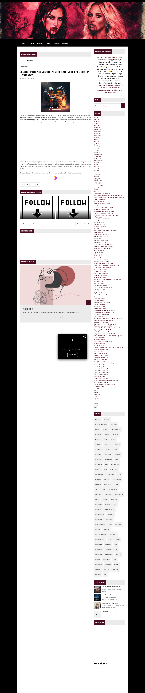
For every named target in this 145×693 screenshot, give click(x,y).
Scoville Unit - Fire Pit (99, 306)
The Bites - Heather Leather (101, 262)
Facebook (31, 44)
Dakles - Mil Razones (99, 376)
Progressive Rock (100, 524)
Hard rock (98, 479)
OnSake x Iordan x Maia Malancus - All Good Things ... (109, 328)
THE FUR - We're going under (102, 203)
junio (96, 141)
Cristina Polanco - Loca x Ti (101, 332)
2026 (96, 118)
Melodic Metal (119, 494)
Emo (106, 464)
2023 (97, 178)
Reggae (97, 529)
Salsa (109, 539)
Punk (110, 524)
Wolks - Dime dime (99, 250)
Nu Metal (107, 504)
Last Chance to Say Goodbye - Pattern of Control (108, 318)
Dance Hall (98, 454)
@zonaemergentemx (108, 57)
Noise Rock (98, 504)
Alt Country (113, 424)
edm (114, 559)
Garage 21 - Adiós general (101, 240)
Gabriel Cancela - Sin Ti (100, 353)
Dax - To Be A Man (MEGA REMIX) (103, 287)
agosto (97, 137)
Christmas (107, 444)
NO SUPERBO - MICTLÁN (101, 361)
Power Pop (109, 519)
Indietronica (107, 484)
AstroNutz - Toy (98, 205)
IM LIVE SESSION (99, 300)
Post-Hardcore (99, 514)
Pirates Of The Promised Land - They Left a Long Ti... (109, 347)
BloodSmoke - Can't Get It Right (102, 267)
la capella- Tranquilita (100, 277)
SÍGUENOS (72, 355)
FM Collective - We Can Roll (101, 209)
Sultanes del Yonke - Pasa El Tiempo (104, 211)
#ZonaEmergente (104, 85)
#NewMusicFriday (103, 90)
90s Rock (106, 419)
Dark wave (98, 459)
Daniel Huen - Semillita (100, 299)
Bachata (97, 439)
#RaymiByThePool (116, 85)
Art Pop (107, 434)
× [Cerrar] (84, 336)
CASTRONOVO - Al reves (101, 355)
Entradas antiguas (83, 224)
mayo (96, 143)
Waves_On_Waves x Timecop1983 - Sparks (106, 380)
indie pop (97, 569)
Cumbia (108, 449)
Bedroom (113, 439)
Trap (116, 549)
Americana (98, 434)
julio (96, 139)
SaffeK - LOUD (98, 217)
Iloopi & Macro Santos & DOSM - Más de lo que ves (108, 335)
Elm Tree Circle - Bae (99, 343)
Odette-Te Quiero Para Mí (101, 236)
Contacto (65, 44)
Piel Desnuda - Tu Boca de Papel (103, 341)
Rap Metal (118, 524)
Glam (119, 474)
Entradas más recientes (29, 224)
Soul (115, 544)
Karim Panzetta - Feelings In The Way (104, 310)
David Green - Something (101, 273)
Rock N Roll (113, 534)
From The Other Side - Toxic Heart (103, 263)
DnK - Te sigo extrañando (101, 374)
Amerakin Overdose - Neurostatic (103, 320)
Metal (96, 499)
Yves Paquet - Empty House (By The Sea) (105, 230)
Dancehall (117, 454)
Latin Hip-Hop (113, 489)
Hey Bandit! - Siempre (100, 293)
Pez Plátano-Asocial (99, 289)
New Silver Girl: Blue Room (110, 603)
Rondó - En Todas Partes (101, 349)
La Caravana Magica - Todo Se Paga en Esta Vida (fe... (109, 197)
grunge (116, 564)
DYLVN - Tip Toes (98, 252)
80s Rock (98, 419)
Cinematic (116, 444)
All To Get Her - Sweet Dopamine (103, 244)
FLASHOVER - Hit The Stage (102, 242)
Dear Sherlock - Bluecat (100, 285)
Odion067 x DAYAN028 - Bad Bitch (103, 246)
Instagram (40, 44)
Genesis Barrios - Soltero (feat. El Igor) (104, 363)
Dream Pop (98, 464)
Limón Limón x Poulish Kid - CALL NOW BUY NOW (108, 195)
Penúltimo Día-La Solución (101, 260)
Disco (116, 459)
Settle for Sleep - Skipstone (101, 367)
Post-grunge (98, 519)
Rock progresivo (99, 539)
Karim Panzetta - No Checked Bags (104, 312)
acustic (118, 554)
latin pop (106, 569)
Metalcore (105, 499)
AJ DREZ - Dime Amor (100, 271)
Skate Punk (98, 544)
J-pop (116, 484)
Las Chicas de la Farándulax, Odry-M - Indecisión (107, 279)
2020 (96, 404)
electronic (108, 564)
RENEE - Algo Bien (99, 316)
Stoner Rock (98, 549)
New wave (114, 499)
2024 (97, 153)
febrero (97, 123)
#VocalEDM (115, 88)
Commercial (98, 449)
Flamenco (98, 469)
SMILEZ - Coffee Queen (100, 269)
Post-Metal (110, 514)
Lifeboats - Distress (99, 258)
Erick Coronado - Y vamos (101, 382)
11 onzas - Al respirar (100, 227)
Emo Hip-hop (115, 464)
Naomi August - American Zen (111, 587)
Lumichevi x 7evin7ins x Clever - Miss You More (107, 215)
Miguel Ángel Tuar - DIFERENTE (102, 330)
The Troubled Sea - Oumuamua (102, 256)
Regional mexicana (100, 534)
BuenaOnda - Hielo (99, 386)
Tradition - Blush (27, 308)
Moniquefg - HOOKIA (100, 339)
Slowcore (108, 544)
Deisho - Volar (98, 238)
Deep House (108, 459)
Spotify (56, 44)
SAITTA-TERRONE (99, 283)
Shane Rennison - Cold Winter (102, 248)
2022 (96, 390)
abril (96, 119)
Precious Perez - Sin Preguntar (102, 302)
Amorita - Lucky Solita (100, 199)
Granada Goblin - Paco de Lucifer (103, 369)
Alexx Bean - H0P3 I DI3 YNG (102, 372)
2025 (97, 127)
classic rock (106, 559)
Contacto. (105, 611)
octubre (97, 133)
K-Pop (103, 489)
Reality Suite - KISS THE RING (102, 193)
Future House (99, 474)
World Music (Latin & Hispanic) (104, 554)
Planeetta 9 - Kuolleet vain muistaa (103, 207)
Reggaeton (106, 529)
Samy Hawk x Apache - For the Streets (104, 334)
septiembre (98, 135)
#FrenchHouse (106, 88)
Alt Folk (97, 429)
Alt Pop (105, 429)
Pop (115, 504)
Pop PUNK (98, 509)
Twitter (49, 44)
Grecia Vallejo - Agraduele (101, 378)
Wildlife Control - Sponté (100, 308)
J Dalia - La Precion (99, 337)
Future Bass (113, 469)
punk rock (98, 574)
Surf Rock (108, 549)
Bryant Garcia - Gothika (100, 275)
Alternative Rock (115, 429)
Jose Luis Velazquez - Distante (102, 295)
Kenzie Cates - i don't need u (101, 371)
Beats (105, 439)
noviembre (98, 131)
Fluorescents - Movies (100, 297)
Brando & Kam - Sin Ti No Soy (102, 219)
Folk (105, 469)
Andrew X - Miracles (99, 304)
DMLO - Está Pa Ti (99, 232)
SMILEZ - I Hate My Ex (100, 201)
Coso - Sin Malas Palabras (101, 234)
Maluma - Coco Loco (99, 345)
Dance (115, 449)
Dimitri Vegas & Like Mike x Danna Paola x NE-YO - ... (108, 265)
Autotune (115, 434)
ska (105, 574)
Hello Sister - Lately (99, 254)
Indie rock (98, 484)
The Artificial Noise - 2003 (101, 359)
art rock (97, 559)
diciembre (98, 129)
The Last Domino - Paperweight (103, 326)
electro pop (98, 564)
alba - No (96, 228)
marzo (97, 121)
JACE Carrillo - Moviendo (101, 322)
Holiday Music (117, 479)
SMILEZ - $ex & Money (100, 223)
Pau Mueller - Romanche (101, 357)
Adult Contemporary (101, 424)
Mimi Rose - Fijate (99, 351)
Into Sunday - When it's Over (101, 314)
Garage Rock (110, 474)
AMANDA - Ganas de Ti (100, 225)
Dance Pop (24, 66)
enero (96, 125)
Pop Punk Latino (109, 509)
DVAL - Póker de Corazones (101, 365)
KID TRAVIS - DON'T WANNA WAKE (103, 213)
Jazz (96, 489)
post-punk (115, 569)
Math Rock (108, 494)
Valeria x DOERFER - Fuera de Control (104, 384)
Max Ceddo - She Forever (109, 595)
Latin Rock (98, 494)
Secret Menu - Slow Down (101, 221)
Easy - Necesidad (98, 281)
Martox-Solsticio (98, 291)
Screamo (117, 539)
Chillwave (98, 444)
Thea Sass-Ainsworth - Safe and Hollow (105, 324)
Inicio (23, 44)
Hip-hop (106, 479)
